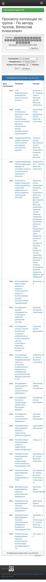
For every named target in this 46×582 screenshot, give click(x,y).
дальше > (38, 80)
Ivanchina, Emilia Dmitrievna (37, 248)
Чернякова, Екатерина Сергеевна (37, 219)
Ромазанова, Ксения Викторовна (38, 400)
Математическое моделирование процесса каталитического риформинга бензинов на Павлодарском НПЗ (23, 522)
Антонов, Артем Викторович (38, 140)
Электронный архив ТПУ (14, 10)
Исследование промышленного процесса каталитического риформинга (21, 388)
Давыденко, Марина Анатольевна (38, 503)
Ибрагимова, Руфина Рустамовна (38, 386)
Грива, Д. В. (37, 440)
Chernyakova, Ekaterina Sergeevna (38, 269)
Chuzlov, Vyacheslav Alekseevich (37, 255)
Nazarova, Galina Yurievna (37, 262)
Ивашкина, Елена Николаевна (37, 183)
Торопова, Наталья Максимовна (38, 416)
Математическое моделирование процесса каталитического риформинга (21, 491)
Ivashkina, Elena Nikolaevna (37, 233)
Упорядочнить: (15, 62)
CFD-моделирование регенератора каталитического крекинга (21, 95)
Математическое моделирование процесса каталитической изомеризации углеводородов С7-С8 (22, 541)
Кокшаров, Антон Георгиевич (37, 190)
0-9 (16, 38)
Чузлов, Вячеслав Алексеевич (37, 102)
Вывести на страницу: (16, 65)
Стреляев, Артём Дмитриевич (38, 328)
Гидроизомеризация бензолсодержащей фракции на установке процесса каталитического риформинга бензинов (23, 169)
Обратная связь (7, 576)
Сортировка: (13, 59)
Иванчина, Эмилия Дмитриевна (38, 197)
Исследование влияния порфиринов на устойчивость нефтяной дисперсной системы (21, 315)
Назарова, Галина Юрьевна (38, 95)
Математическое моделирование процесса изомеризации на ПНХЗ (22, 475)
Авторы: (35, 65)
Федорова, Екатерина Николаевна (37, 310)
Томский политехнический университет (27, 574)
